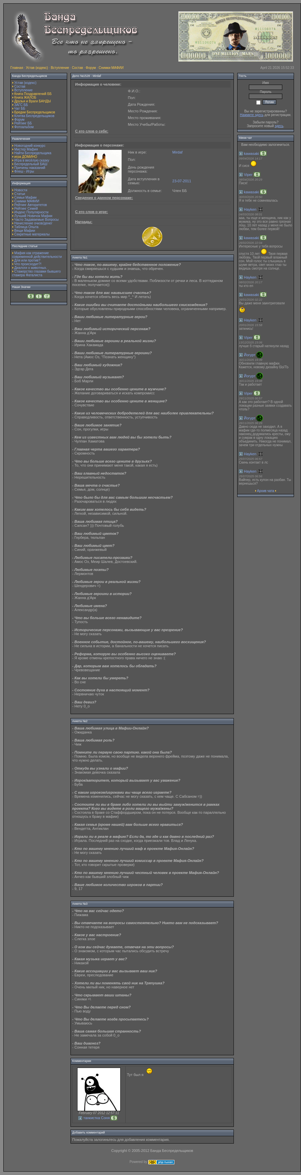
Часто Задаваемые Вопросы (36, 219)
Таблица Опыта (26, 227)
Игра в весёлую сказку (31, 160)
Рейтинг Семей (26, 208)
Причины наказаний (29, 168)
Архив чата (265, 491)
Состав (77, 68)
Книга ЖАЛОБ (25, 97)
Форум (91, 68)
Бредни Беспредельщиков (34, 112)
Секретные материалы (32, 234)
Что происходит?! (27, 264)
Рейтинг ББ (23, 123)
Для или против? (27, 260)
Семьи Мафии (25, 197)
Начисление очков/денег (33, 223)
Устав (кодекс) (37, 68)
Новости (20, 190)
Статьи (19, 194)
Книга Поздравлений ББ (33, 94)
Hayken (250, 209)
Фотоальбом (24, 127)
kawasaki (251, 154)
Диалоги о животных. (30, 268)
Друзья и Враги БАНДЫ (32, 101)
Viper (248, 175)
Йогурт (249, 355)
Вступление (60, 68)
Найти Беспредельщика (32, 153)
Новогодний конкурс (29, 146)
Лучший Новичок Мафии (33, 216)
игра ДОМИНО (25, 157)
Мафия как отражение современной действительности (37, 255)
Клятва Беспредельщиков (34, 116)
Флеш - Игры (24, 171)
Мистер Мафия (26, 149)
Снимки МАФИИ (111, 68)
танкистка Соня (96, 1118)
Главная (16, 68)
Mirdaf (177, 152)
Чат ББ (19, 108)
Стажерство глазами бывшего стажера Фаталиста (36, 273)
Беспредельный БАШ (30, 164)
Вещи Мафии (24, 230)
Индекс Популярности (31, 212)
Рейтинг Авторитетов (30, 205)
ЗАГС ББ (21, 105)
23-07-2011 (181, 181)
